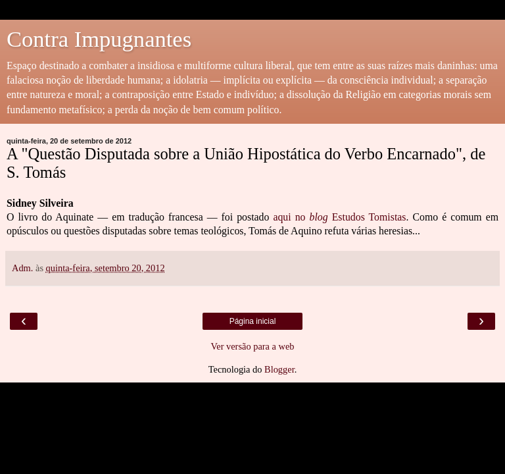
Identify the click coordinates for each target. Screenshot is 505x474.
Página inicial (252, 321)
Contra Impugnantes (99, 38)
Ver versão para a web (252, 346)
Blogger (279, 369)
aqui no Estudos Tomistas (339, 217)
